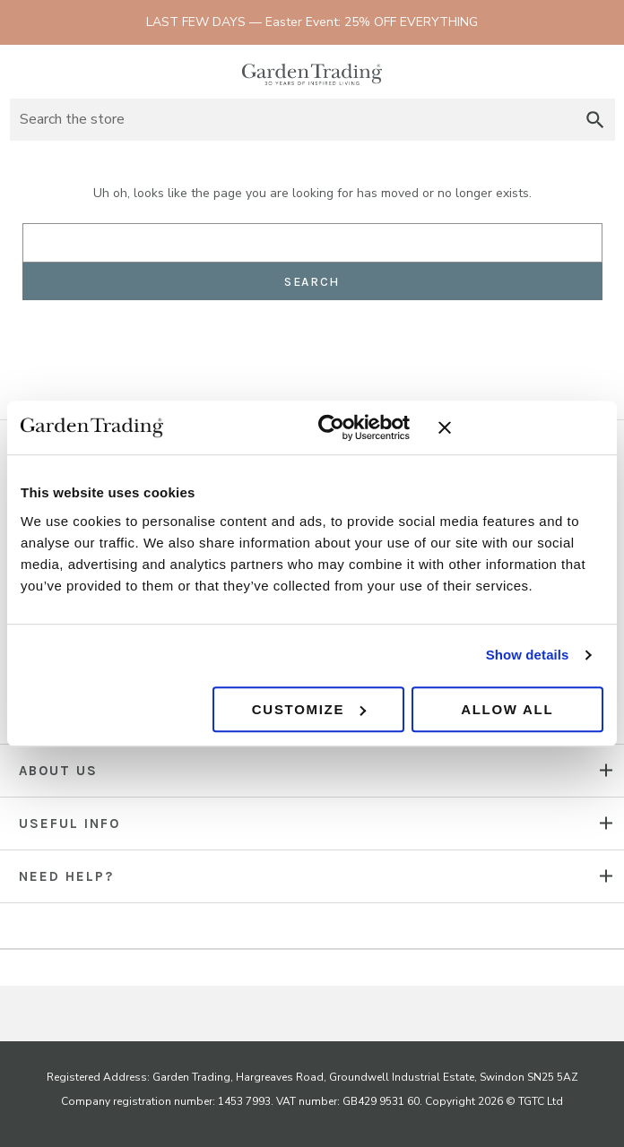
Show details (527, 654)
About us (58, 771)
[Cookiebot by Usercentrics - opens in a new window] (331, 427)
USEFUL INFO (69, 823)
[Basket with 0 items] (599, 72)
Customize (309, 709)
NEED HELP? (66, 876)
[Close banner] (520, 427)
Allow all (507, 709)
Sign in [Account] (566, 72)
